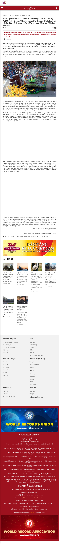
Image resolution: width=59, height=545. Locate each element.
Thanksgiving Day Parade (23, 236)
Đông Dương (33, 344)
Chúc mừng (6, 350)
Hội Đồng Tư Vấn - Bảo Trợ (10, 342)
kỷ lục (39, 236)
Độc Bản (5, 372)
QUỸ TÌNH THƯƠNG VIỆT (36, 397)
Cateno (32, 512)
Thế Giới (32, 352)
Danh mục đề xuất (25, 15)
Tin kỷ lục (5, 364)
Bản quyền (33, 384)
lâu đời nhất (45, 236)
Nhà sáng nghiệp (34, 364)
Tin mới (5, 362)
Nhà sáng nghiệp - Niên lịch (38, 359)
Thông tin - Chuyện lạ (9, 359)
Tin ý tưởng (6, 367)
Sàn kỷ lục (33, 388)
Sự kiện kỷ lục (7, 344)
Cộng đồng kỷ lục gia (9, 339)
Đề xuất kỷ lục (14, 15)
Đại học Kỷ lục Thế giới (36, 355)
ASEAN (32, 347)
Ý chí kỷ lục (6, 391)
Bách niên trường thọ (9, 396)
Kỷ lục (31, 339)
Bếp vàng (32, 374)
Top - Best (33, 371)
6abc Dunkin (11, 236)
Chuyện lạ (5, 375)
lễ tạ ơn (33, 236)
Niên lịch (32, 367)
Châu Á (32, 350)
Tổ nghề (32, 362)
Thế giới (32, 393)
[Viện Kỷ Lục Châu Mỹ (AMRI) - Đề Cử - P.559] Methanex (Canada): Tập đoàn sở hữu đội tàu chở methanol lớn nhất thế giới (22, 277)
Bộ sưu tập (6, 370)
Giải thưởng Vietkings (9, 347)
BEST (31, 382)
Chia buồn (5, 352)
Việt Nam (32, 342)
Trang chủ (5, 15)
